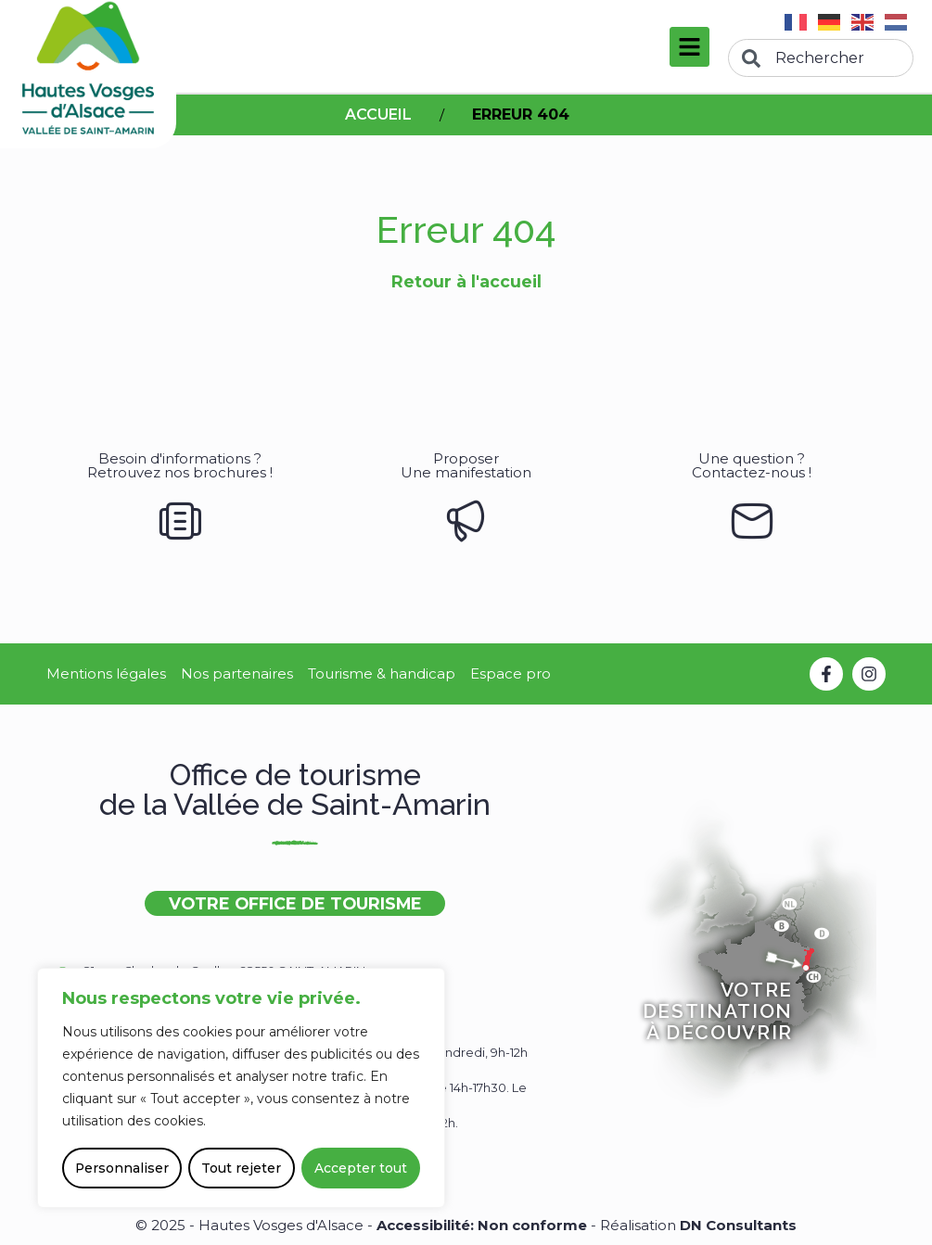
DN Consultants (738, 1225)
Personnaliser (122, 1168)
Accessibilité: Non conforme (484, 1225)
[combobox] (820, 58)
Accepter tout (360, 1168)
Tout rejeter (242, 1168)
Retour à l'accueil (466, 281)
